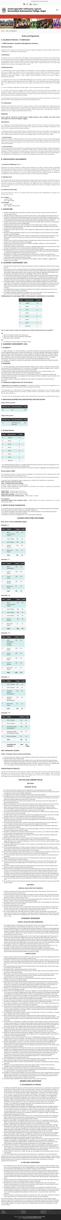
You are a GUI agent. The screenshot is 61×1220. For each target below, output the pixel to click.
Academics (43, 1211)
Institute (23, 1211)
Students (23, 1213)
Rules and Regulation (11, 31)
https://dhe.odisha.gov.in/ (27, 79)
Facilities (4, 1213)
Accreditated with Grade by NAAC (39, 1)
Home (2, 31)
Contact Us (43, 1213)
